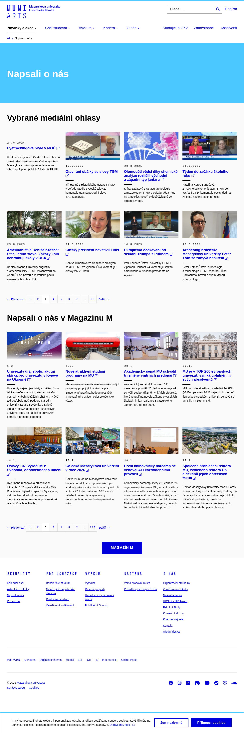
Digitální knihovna (51, 659)
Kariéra (133, 574)
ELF (80, 659)
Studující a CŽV (175, 28)
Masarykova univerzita (31, 682)
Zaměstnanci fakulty (175, 589)
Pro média (13, 601)
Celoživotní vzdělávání (60, 605)
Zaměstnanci (204, 28)
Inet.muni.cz (109, 659)
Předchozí (15, 299)
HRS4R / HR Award (175, 601)
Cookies (34, 687)
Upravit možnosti (127, 725)
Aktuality (18, 574)
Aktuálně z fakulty (18, 589)
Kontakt (167, 625)
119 (93, 527)
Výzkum (93, 574)
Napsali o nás (15, 595)
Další (104, 299)
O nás (169, 574)
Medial (70, 659)
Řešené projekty (95, 589)
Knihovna (30, 659)
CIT (89, 659)
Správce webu (16, 687)
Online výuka (129, 659)
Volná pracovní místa (137, 583)
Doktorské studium (57, 599)
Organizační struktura (176, 583)
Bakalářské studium (58, 583)
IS (97, 659)
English (231, 9)
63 (93, 299)
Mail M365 (13, 659)
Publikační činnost (96, 605)
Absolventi (228, 28)
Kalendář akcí (15, 583)
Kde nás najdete (173, 619)
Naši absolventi (172, 595)
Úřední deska (171, 631)
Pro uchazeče (61, 574)
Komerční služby (173, 613)
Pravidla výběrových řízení (140, 589)
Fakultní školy (171, 607)
